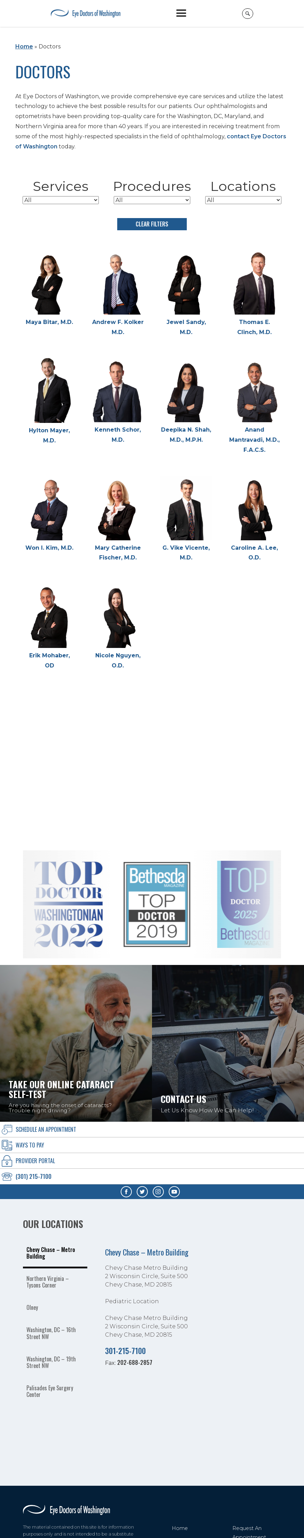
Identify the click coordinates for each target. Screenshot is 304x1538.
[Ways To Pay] (152, 1145)
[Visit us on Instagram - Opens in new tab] (158, 1191)
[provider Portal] (152, 1161)
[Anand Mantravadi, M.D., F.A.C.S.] (255, 406)
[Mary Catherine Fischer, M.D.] (118, 519)
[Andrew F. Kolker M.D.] (118, 294)
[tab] (55, 1253)
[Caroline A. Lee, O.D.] (255, 519)
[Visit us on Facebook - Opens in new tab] (126, 1191)
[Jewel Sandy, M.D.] (186, 294)
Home (24, 46)
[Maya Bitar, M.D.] (49, 288)
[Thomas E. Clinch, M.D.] (255, 293)
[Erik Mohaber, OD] (49, 627)
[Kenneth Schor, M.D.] (118, 401)
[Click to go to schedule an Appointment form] (152, 1129)
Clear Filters (152, 224)
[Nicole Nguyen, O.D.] (118, 627)
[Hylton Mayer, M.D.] (49, 402)
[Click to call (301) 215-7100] (152, 1176)
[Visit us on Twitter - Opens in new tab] (142, 1191)
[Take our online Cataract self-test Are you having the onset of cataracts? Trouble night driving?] (76, 1043)
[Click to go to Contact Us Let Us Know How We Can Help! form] (228, 1043)
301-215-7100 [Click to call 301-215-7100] (125, 1350)
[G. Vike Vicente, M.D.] (186, 519)
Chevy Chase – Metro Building (147, 1252)
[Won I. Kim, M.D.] (49, 514)
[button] (181, 13)
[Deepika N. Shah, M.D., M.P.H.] (186, 401)
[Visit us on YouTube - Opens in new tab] (174, 1191)
